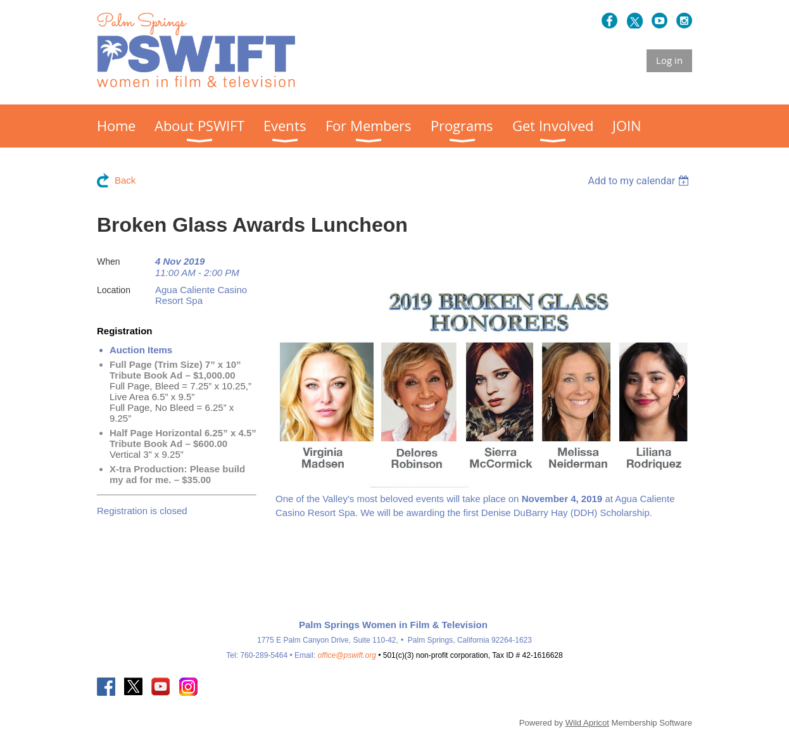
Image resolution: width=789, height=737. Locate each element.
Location (113, 290)
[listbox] (640, 181)
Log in (669, 60)
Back (125, 180)
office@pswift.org (347, 655)
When (108, 261)
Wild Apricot (587, 723)
